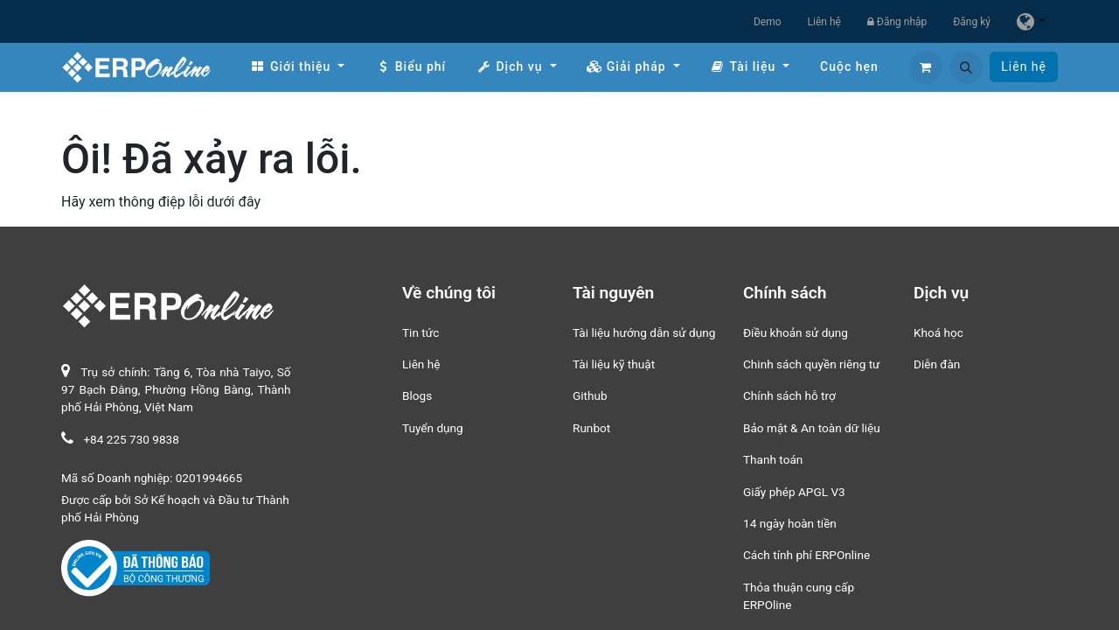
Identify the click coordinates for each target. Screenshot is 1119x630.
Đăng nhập (897, 22)
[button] (966, 67)
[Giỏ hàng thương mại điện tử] (925, 67)
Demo (768, 22)
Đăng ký (971, 22)
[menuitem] (297, 67)
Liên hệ (824, 22)
